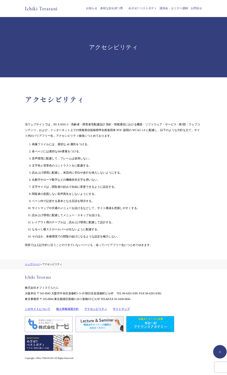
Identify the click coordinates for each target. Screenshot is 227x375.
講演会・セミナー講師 (174, 8)
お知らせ (91, 8)
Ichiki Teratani (41, 8)
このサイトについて (37, 308)
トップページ (32, 264)
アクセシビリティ (95, 308)
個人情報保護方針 (67, 308)
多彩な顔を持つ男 (111, 8)
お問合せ (196, 8)
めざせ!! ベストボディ (143, 8)
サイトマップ (121, 308)
